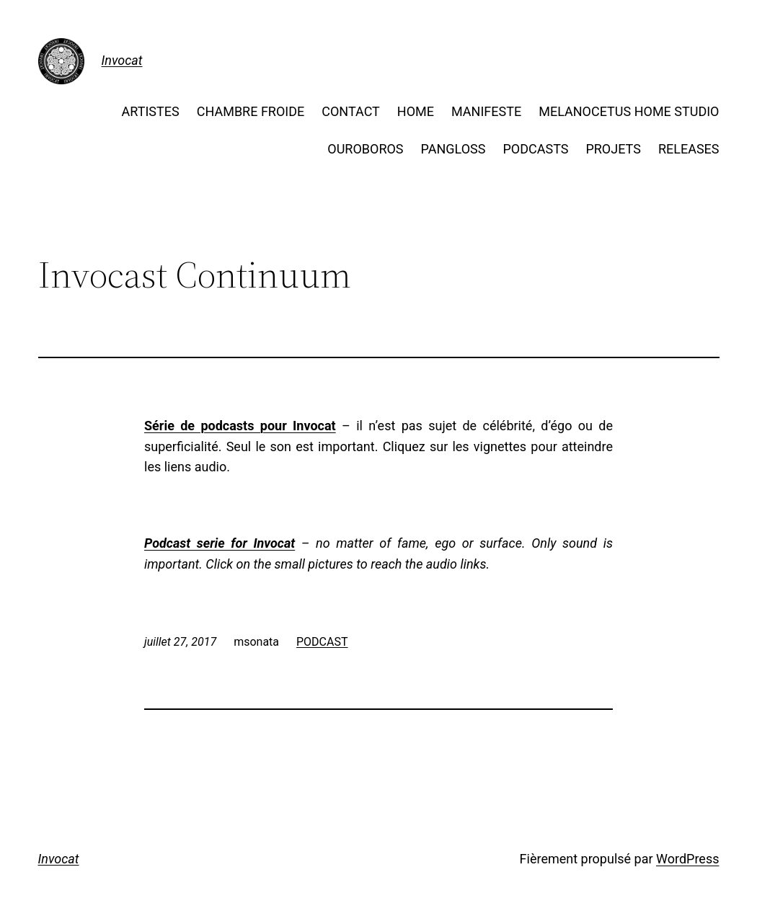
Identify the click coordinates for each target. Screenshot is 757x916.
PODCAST (322, 642)
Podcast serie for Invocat (219, 543)
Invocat (122, 60)
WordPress (687, 858)
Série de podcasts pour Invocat (240, 425)
